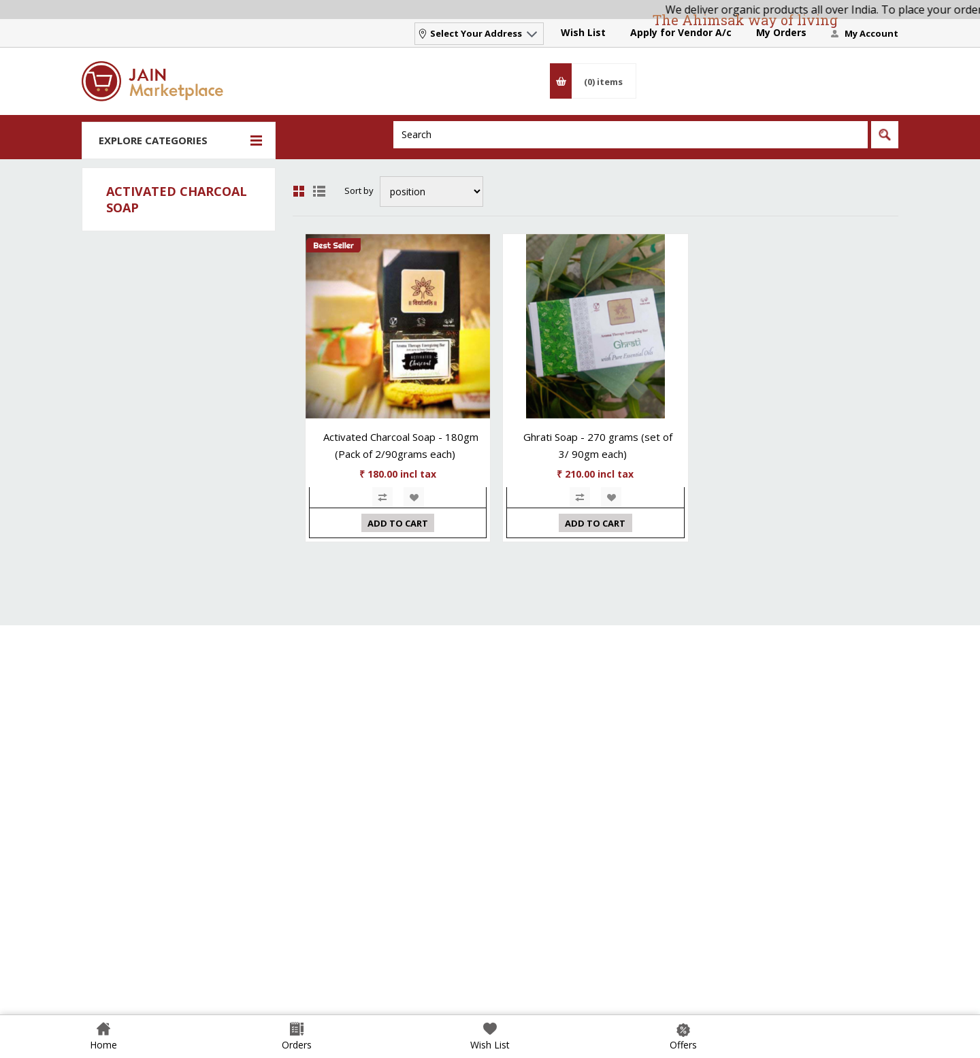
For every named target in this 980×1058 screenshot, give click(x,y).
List (319, 191)
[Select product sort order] (431, 191)
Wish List (583, 32)
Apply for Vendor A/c (681, 32)
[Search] (630, 134)
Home (103, 1044)
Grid (299, 191)
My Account (871, 33)
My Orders (781, 32)
